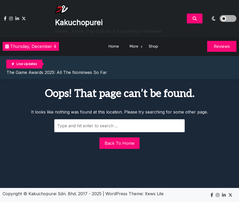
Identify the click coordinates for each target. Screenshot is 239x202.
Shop (153, 46)
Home (113, 46)
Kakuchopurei (79, 22)
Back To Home (119, 143)
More (133, 46)
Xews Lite (154, 193)
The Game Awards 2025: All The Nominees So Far (57, 72)
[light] (220, 18)
